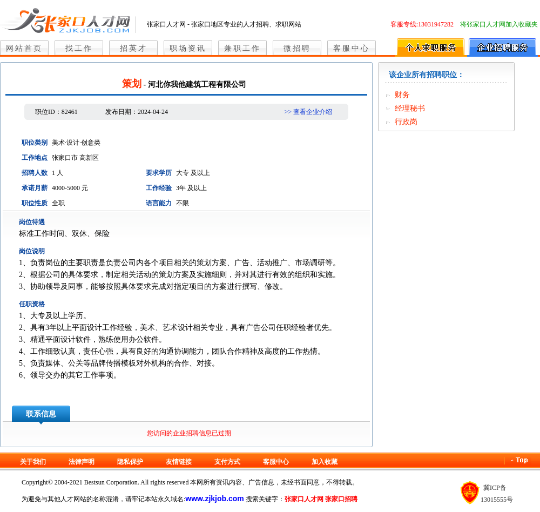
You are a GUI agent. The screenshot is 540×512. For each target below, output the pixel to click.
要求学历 (159, 173)
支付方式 (227, 462)
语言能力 (159, 203)
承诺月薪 (35, 188)
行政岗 (406, 122)
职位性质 (35, 203)
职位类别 (35, 142)
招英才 (133, 48)
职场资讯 (188, 48)
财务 (402, 95)
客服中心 (351, 48)
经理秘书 (410, 108)
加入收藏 (325, 462)
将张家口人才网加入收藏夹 (499, 24)
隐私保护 (130, 462)
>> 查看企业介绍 (308, 112)
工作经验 (159, 188)
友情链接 (179, 462)
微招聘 (297, 48)
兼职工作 (242, 48)
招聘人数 (35, 173)
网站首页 (24, 48)
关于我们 (33, 462)
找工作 (79, 48)
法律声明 (81, 462)
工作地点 (35, 157)
